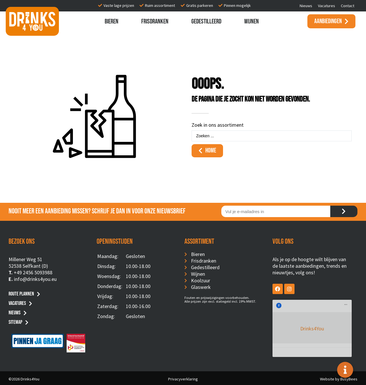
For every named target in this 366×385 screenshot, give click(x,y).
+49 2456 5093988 (33, 272)
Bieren (111, 21)
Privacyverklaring (183, 377)
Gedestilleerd (206, 21)
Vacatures (326, 5)
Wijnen (251, 21)
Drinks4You (296, 308)
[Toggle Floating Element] (345, 370)
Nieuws (306, 5)
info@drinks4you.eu (35, 279)
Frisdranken (154, 21)
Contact (347, 5)
